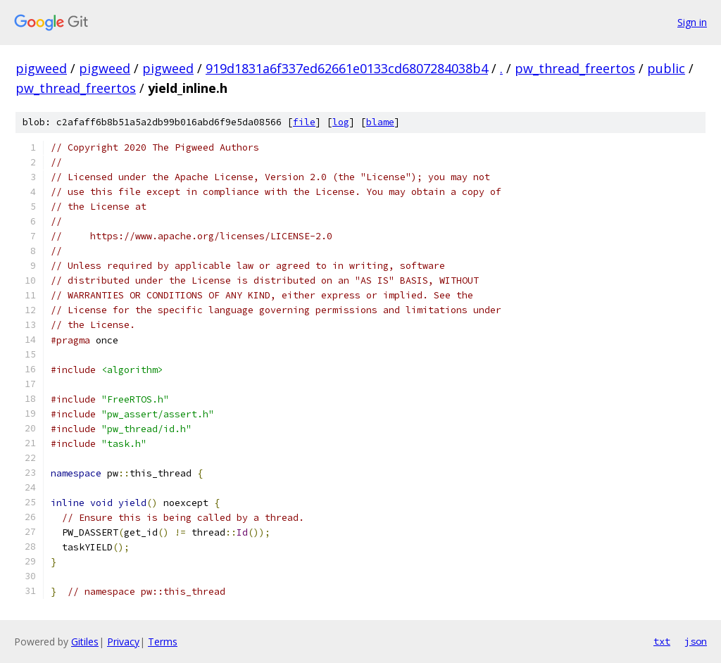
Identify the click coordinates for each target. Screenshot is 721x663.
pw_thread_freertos (575, 68)
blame (380, 122)
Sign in (692, 22)
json (695, 641)
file (304, 122)
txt (661, 641)
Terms (162, 641)
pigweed (41, 68)
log (340, 122)
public (666, 68)
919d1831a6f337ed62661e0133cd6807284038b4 (347, 68)
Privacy (123, 641)
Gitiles (85, 641)
